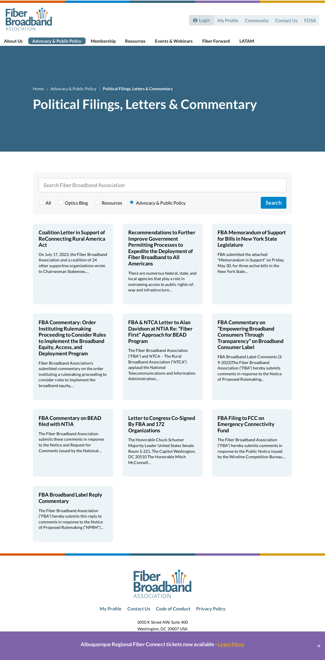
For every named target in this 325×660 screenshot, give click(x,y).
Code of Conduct (173, 615)
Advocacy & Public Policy (62, 43)
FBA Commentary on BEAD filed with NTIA (70, 428)
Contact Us (286, 19)
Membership (108, 43)
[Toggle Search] (312, 44)
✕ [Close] (319, 645)
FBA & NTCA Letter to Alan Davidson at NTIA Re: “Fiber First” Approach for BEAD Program (160, 338)
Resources (140, 43)
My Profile (226, 19)
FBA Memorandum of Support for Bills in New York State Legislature (252, 245)
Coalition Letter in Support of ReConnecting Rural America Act (72, 245)
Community (256, 19)
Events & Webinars (178, 43)
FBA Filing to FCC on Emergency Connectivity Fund (246, 431)
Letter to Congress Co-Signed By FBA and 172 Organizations (161, 431)
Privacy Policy (211, 615)
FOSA (310, 19)
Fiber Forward (220, 43)
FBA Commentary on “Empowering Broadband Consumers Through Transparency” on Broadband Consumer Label (251, 341)
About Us (19, 43)
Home (39, 95)
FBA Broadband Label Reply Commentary (70, 505)
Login (204, 19)
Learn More (231, 644)
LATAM (250, 43)
